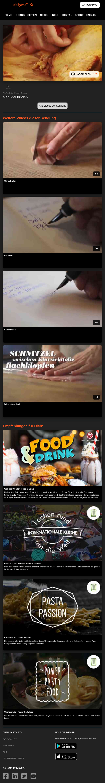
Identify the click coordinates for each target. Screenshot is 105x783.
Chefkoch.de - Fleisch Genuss (15, 93)
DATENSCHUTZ (10, 739)
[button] (8, 87)
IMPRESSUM (8, 745)
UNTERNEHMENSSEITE (13, 758)
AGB (5, 752)
